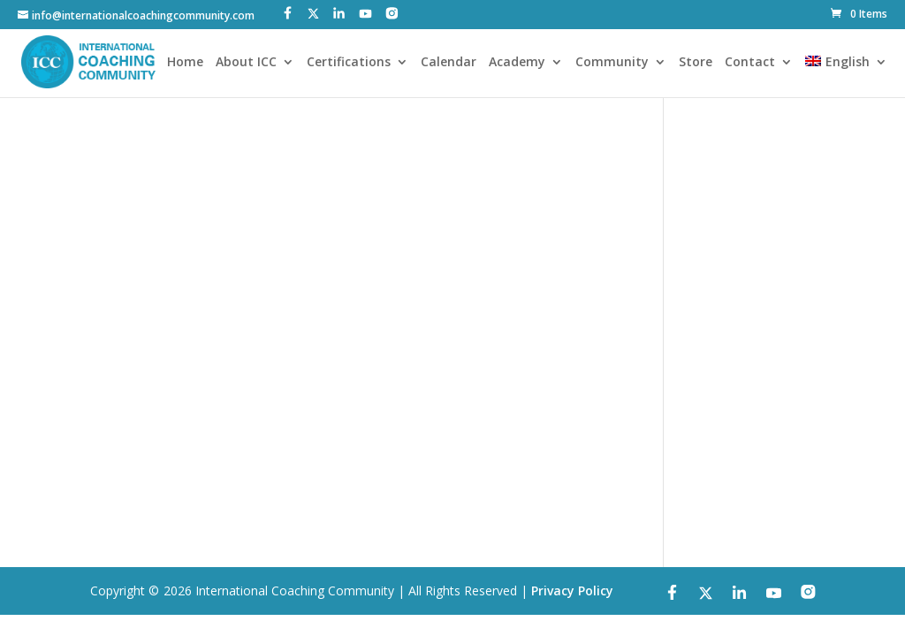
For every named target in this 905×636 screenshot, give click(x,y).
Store (695, 63)
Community (612, 63)
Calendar (448, 63)
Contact (750, 63)
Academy (517, 63)
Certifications (349, 63)
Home (185, 63)
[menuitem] (845, 76)
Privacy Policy (572, 590)
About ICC (246, 63)
